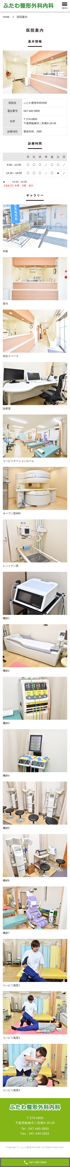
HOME (6, 17)
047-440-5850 (39, 1128)
